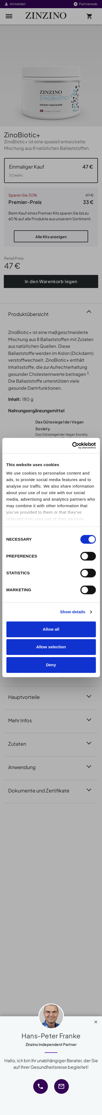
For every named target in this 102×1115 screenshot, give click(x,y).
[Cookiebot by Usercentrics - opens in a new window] (73, 445)
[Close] (96, 1020)
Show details (72, 611)
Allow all (51, 629)
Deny (51, 664)
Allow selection (51, 647)
